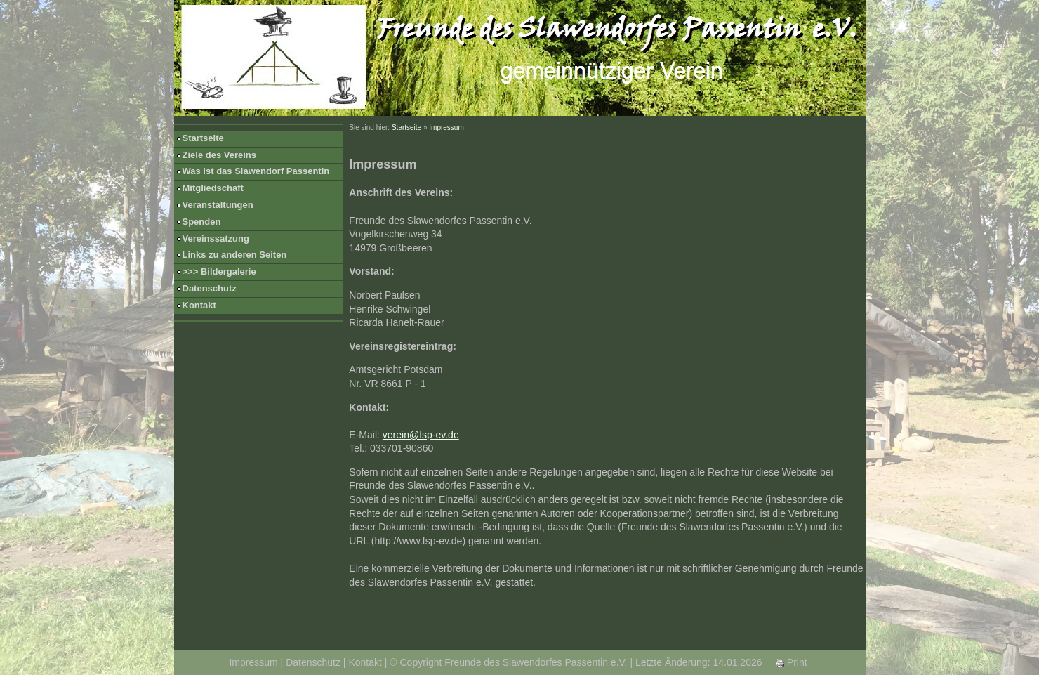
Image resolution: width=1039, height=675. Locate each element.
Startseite (203, 138)
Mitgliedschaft (213, 188)
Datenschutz (210, 288)
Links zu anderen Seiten (235, 254)
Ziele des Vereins (220, 155)
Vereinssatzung (216, 238)
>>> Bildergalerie (219, 271)
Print (791, 662)
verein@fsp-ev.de (421, 434)
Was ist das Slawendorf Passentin (256, 171)
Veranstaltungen (218, 204)
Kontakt (199, 305)
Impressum (446, 127)
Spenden (202, 221)
